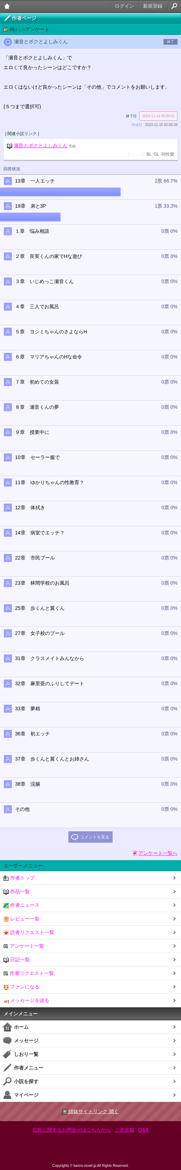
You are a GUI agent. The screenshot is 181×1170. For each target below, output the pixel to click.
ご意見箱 (124, 1130)
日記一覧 (16, 960)
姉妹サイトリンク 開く (90, 1112)
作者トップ (19, 878)
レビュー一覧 (21, 919)
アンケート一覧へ (158, 853)
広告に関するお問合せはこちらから (71, 1130)
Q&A (143, 1130)
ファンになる (21, 987)
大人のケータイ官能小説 (7, 6)
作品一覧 (16, 892)
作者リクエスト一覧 (28, 973)
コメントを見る (94, 837)
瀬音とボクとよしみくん (40, 145)
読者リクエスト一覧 (28, 932)
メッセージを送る (26, 1001)
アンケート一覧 (23, 946)
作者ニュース (21, 905)
